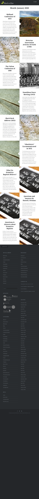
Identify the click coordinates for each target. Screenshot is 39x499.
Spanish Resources (6, 372)
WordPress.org (5, 401)
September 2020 (24, 378)
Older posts (4, 246)
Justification (5, 353)
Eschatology (5, 266)
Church (4, 257)
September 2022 (24, 336)
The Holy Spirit (5, 378)
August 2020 (23, 381)
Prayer (4, 357)
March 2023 (23, 328)
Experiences (5, 268)
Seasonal (4, 283)
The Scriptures (5, 383)
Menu (35, 1)
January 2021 (23, 376)
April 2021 (22, 370)
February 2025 (23, 311)
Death (4, 334)
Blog (21, 264)
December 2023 (23, 319)
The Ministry (5, 381)
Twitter (28, 286)
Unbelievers (5, 385)
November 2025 (23, 304)
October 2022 (23, 334)
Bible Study (5, 255)
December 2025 (23, 302)
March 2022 (23, 347)
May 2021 (22, 368)
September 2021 (24, 359)
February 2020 (23, 387)
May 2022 (22, 342)
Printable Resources (24, 270)
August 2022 (23, 338)
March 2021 (23, 372)
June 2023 (22, 323)
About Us (4, 319)
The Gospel (5, 376)
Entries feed (5, 397)
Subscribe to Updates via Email (29, 291)
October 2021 (23, 357)
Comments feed (6, 399)
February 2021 (23, 374)
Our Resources (23, 257)
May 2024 (22, 317)
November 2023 (23, 321)
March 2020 (23, 385)
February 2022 (23, 349)
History (4, 270)
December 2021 (23, 353)
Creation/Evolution (6, 259)
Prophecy (4, 274)
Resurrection (5, 276)
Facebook (25, 286)
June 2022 (22, 340)
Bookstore (22, 255)
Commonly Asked (24, 266)
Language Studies (6, 355)
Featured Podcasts (24, 274)
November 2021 (23, 355)
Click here (25, 288)
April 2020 (22, 383)
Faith (4, 342)
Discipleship (5, 264)
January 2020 (23, 389)
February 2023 (23, 330)
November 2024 (23, 315)
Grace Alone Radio (24, 276)
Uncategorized (5, 387)
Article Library (5, 321)
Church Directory (24, 272)
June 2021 (22, 366)
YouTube (31, 286)
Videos (22, 259)
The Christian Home (6, 374)
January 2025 (23, 313)
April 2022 (22, 345)
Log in (4, 395)
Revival (4, 278)
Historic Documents (24, 268)
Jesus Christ (5, 272)
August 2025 (23, 306)
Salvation (4, 281)
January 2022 (23, 351)
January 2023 (23, 332)
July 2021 (22, 364)
